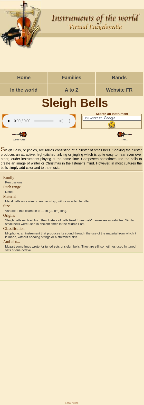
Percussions (13, 182)
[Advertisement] (72, 57)
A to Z (71, 90)
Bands (119, 77)
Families (71, 77)
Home (24, 77)
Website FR (119, 90)
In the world (24, 90)
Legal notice (71, 403)
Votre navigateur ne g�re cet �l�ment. (39, 121)
